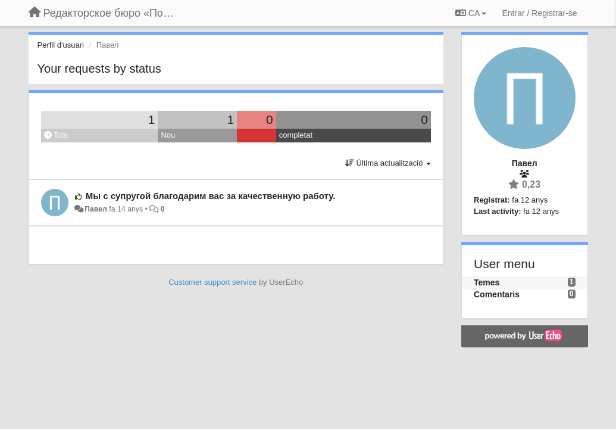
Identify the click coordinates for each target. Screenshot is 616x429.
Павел (96, 209)
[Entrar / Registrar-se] (539, 13)
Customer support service (212, 282)
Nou (168, 134)
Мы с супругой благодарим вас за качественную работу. (211, 196)
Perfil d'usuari (60, 45)
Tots (56, 134)
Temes (486, 282)
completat (295, 134)
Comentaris (497, 294)
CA (470, 13)
